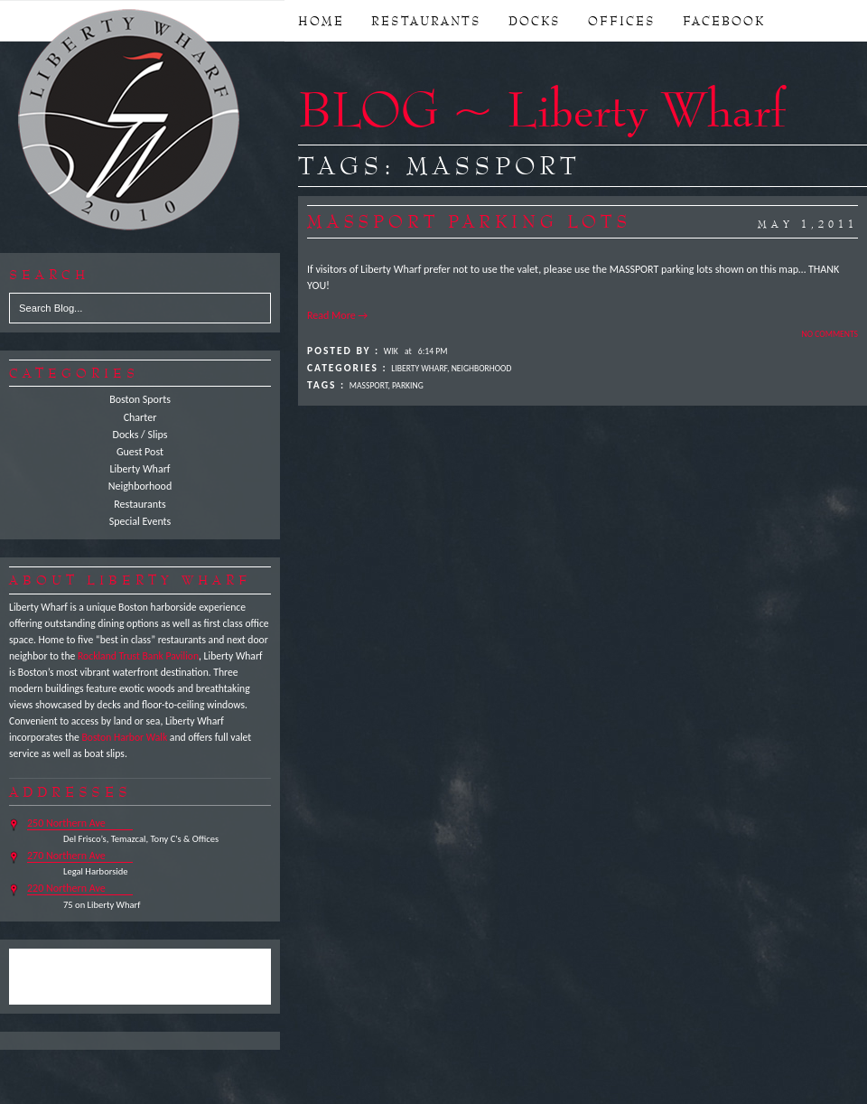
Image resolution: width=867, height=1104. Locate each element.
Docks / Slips (140, 434)
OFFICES (622, 21)
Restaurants (139, 504)
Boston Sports (140, 399)
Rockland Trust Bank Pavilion (138, 656)
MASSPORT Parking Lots (469, 221)
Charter (140, 417)
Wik (391, 351)
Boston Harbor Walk (124, 737)
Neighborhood (140, 486)
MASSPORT (369, 385)
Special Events (140, 521)
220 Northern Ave (66, 888)
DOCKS (534, 21)
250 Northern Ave (66, 823)
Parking (408, 385)
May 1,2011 (808, 224)
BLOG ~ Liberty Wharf (542, 108)
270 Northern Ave (66, 855)
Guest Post (140, 451)
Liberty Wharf (130, 121)
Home (321, 21)
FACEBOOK (724, 21)
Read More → (337, 315)
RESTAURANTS (426, 21)
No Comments (830, 334)
